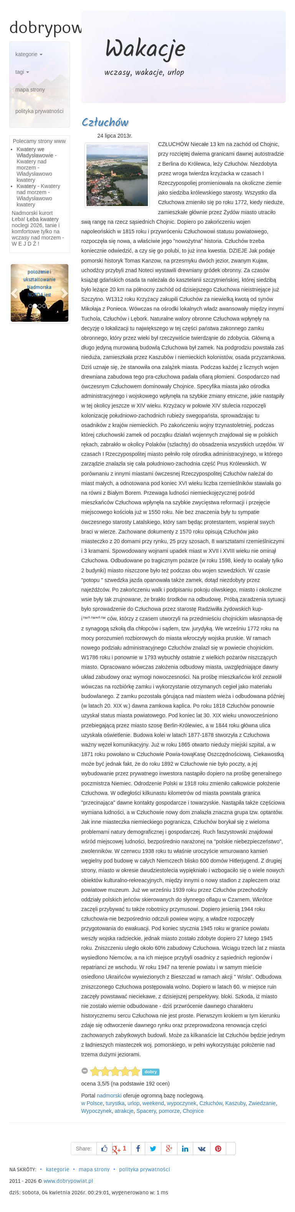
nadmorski (109, 1095)
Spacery (146, 1111)
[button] (15, 293)
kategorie (29, 54)
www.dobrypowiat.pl (68, 1181)
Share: (83, 1148)
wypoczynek (181, 1103)
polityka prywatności (39, 111)
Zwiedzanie (262, 1103)
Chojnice (193, 1111)
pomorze (169, 1111)
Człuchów (104, 123)
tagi (22, 72)
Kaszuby (235, 1103)
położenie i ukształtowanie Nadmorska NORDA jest (39, 283)
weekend (153, 1103)
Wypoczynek (96, 1111)
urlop (133, 1103)
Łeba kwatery (43, 219)
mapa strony (30, 89)
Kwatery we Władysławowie (35, 152)
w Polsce (92, 1103)
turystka (115, 1103)
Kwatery (26, 186)
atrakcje (124, 1111)
